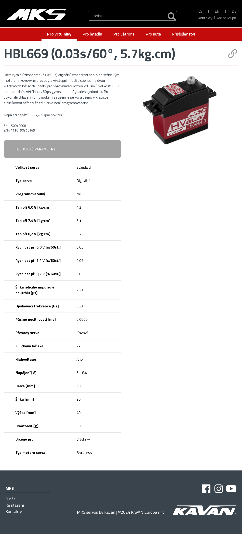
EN (217, 11)
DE (234, 11)
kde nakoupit (226, 18)
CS (200, 11)
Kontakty (205, 18)
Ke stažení (15, 505)
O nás (10, 499)
